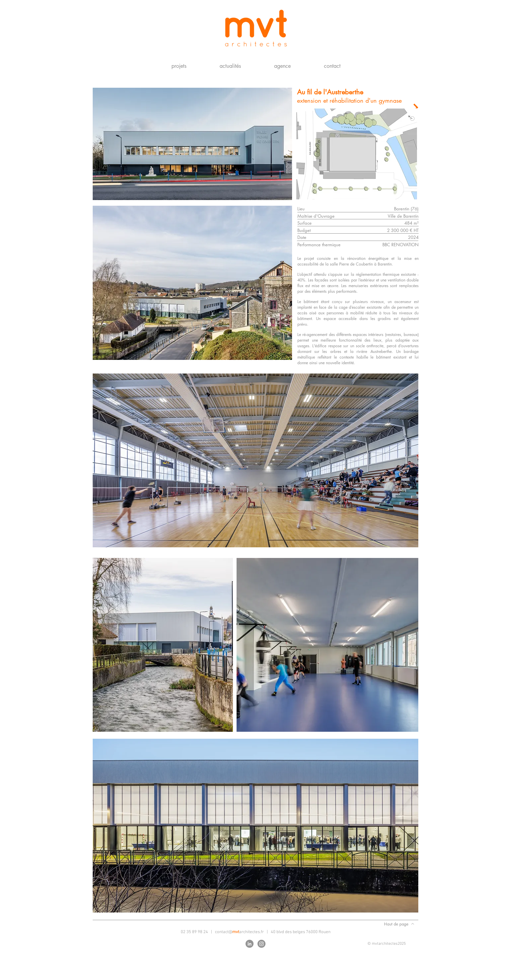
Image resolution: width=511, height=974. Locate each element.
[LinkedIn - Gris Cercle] (250, 944)
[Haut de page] (399, 923)
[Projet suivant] (415, 107)
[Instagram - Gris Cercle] (261, 944)
